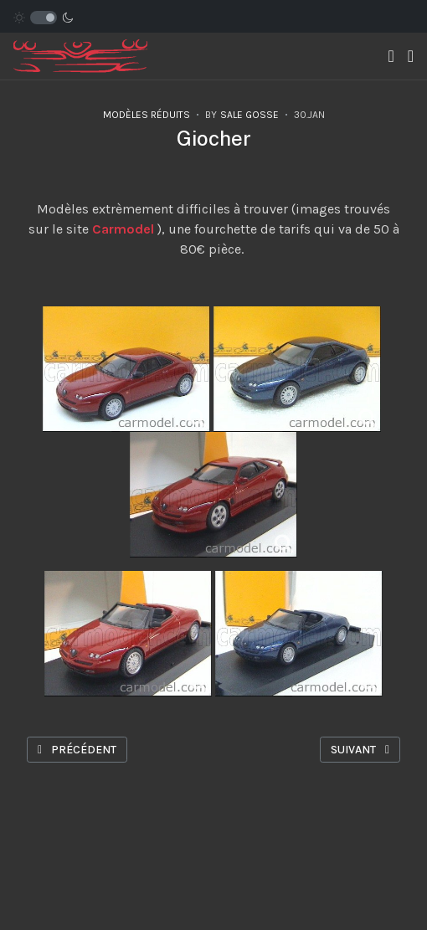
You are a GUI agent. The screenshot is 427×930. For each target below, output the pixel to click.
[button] (411, 56)
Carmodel (123, 229)
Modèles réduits (146, 115)
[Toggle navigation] (391, 56)
